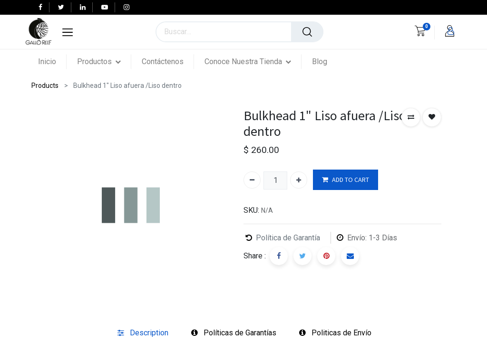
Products (44, 85)
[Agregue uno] (298, 180)
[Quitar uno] (252, 180)
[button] (410, 117)
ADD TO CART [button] (345, 180)
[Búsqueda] (307, 31)
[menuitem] (52, 61)
